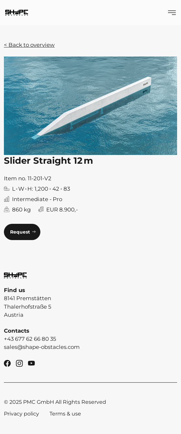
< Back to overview (29, 45)
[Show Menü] (172, 12)
